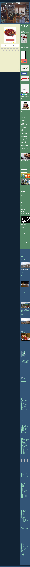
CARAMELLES (23, 402)
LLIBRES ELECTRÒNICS (24, 480)
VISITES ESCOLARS (23, 548)
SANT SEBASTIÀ (23, 516)
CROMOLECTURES (23, 429)
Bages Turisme (22, 314)
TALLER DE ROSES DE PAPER (25, 538)
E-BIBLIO (22, 441)
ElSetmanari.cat (23, 209)
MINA (22, 484)
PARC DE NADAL (23, 494)
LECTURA (22, 475)
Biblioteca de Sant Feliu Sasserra (24, 242)
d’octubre (23, 353)
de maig (23, 357)
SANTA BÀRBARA (23, 517)
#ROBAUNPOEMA (23, 378)
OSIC (22, 493)
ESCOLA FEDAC (23, 448)
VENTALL (22, 544)
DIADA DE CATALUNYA (24, 440)
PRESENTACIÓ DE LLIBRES (24, 507)
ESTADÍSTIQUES (23, 451)
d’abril (23, 364)
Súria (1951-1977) (23, 191)
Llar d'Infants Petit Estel (23, 278)
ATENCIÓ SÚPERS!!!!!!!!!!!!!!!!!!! (25, 361)
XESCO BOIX (23, 554)
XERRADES (22, 553)
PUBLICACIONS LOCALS (24, 509)
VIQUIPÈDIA (22, 547)
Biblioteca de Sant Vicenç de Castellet (25, 245)
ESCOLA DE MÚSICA (23, 447)
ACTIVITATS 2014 (23, 382)
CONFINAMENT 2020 (23, 425)
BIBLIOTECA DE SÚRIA (11, 4)
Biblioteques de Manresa (23, 233)
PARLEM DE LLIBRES (24, 495)
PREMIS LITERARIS (23, 505)
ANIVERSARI (23, 384)
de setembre (23, 354)
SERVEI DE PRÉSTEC (24, 519)
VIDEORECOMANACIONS (24, 546)
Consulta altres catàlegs (24, 161)
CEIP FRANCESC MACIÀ (24, 408)
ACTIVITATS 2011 (23, 380)
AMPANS (22, 383)
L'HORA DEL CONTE (23, 470)
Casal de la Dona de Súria (24, 289)
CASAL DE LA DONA (23, 406)
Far (21, 189)
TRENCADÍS (22, 542)
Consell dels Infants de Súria (24, 298)
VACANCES (22, 543)
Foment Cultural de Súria (23, 295)
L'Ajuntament (22, 252)
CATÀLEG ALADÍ (23, 407)
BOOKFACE (22, 399)
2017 (22, 368)
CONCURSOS (23, 424)
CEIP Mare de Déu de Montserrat (24, 272)
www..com (23, 51)
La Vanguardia (22, 199)
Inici (9, 69)
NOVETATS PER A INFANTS (24, 490)
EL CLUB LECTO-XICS (24, 444)
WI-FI (22, 551)
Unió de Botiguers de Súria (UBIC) (25, 327)
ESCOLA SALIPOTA (23, 450)
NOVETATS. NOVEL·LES (24, 492)
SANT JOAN (22, 514)
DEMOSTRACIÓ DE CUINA (24, 430)
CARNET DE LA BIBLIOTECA (24, 404)
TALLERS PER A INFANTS (24, 541)
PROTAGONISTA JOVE (24, 508)
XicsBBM (22, 555)
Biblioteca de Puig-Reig (23, 239)
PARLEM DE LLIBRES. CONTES (25, 496)
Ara (21, 196)
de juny (23, 356)
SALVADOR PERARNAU (24, 513)
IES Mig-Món (22, 275)
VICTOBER (22, 545)
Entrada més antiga (17, 69)
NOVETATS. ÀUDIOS (23, 491)
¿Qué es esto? (23, 58)
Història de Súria (23, 259)
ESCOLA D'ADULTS (11, 45)
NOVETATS (22, 489)
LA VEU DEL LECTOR (24, 473)
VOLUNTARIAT (23, 550)
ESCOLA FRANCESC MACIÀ (24, 449)
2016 (22, 369)
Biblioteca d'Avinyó (23, 227)
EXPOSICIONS (23, 452)
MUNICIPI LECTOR (16, 45)
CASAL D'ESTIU (23, 405)
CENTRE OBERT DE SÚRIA (24, 411)
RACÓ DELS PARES (23, 510)
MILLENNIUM (23, 483)
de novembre (23, 352)
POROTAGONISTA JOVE (24, 504)
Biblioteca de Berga (23, 230)
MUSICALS (22, 486)
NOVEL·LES (22, 488)
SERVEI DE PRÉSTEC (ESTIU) (25, 520)
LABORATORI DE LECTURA (24, 474)
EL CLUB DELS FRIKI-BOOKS (24, 443)
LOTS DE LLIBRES (23, 482)
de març (23, 365)
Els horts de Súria (23, 332)
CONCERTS (22, 422)
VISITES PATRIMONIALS (24, 549)
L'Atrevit (22, 186)
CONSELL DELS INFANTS (24, 426)
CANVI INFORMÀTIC (23, 401)
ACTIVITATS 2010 (23, 379)
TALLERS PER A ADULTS (24, 540)
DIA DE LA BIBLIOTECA (24, 431)
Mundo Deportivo (23, 205)
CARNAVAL (22, 403)
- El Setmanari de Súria (23, 194)
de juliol (23, 355)
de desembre (23, 351)
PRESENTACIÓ (23, 506)
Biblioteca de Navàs (23, 236)
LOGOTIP (22, 481)
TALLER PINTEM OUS (24, 539)
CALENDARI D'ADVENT (24, 400)
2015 (22, 370)
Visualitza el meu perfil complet (25, 32)
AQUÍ (21, 98)
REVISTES (22, 512)
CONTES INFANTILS (23, 427)
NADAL (22, 487)
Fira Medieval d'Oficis (23, 292)
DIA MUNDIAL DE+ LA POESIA (25, 439)
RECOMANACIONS (23, 511)
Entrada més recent (3, 69)
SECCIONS (22, 518)
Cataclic (22, 164)
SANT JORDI (22, 515)
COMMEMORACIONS (24, 421)
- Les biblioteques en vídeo (24, 172)
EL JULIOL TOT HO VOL (24, 445)
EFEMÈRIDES (23, 442)
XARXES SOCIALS (23, 552)
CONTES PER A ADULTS (24, 428)
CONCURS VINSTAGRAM (24, 423)
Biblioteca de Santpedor (23, 247)
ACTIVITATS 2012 (23, 381)
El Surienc (22, 188)
